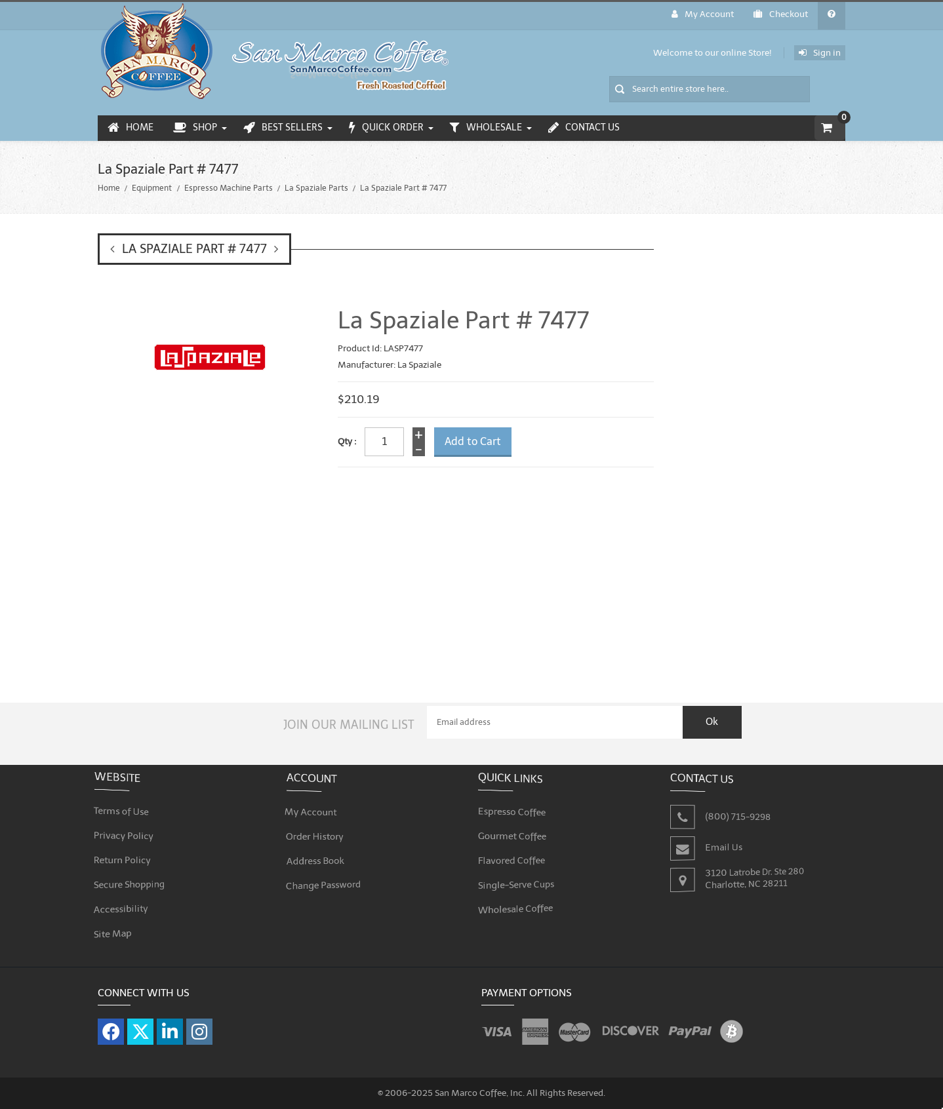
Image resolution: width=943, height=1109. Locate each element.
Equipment (152, 188)
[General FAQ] (831, 15)
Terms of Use (126, 806)
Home (109, 188)
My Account (703, 14)
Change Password (327, 874)
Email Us (725, 839)
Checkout (780, 14)
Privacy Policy (128, 829)
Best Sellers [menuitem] (283, 127)
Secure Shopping (133, 874)
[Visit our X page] (140, 1024)
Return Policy (126, 852)
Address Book (319, 851)
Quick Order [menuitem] (386, 127)
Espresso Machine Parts (228, 188)
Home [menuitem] (130, 127)
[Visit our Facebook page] (111, 1024)
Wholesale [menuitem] (486, 127)
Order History (319, 828)
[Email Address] (555, 715)
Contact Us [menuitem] (584, 127)
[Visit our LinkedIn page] (170, 1024)
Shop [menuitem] (195, 127)
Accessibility (125, 897)
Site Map (118, 919)
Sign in (820, 52)
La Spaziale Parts (316, 188)
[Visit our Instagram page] (199, 1024)
